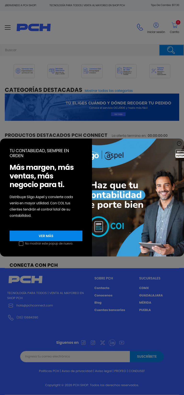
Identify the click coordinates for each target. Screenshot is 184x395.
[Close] (179, 143)
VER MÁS (46, 236)
